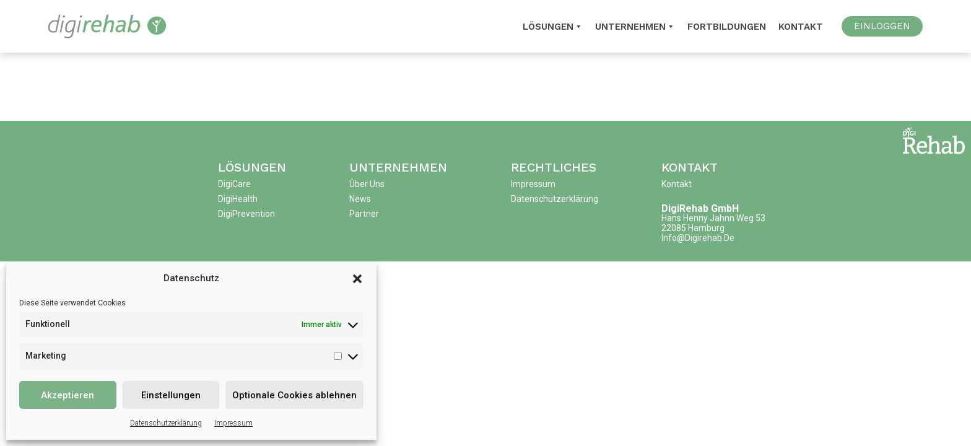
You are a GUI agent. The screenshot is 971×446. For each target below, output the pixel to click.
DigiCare (234, 184)
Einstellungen (171, 395)
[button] (357, 278)
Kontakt (800, 26)
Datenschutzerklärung (166, 423)
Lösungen (252, 167)
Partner (364, 214)
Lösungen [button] (553, 26)
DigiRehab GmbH (700, 208)
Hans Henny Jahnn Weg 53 (713, 218)
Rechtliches (553, 167)
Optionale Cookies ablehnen (294, 395)
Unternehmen (635, 26)
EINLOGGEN (882, 26)
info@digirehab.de (697, 238)
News (360, 199)
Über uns (367, 184)
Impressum (233, 423)
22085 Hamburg (693, 228)
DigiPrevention (246, 214)
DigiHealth (238, 199)
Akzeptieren (67, 395)
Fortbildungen (726, 26)
